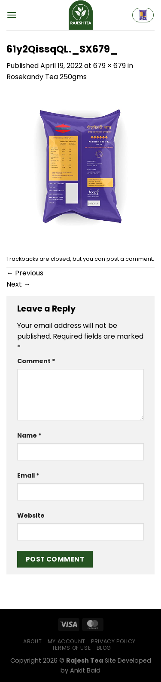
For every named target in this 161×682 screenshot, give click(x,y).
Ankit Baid (85, 670)
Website (31, 515)
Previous (24, 273)
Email (28, 475)
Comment (36, 361)
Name (29, 435)
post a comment (129, 258)
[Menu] (11, 14)
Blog (104, 647)
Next (18, 284)
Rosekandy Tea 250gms (46, 77)
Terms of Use (71, 647)
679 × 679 (109, 66)
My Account (66, 641)
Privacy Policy (113, 641)
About (32, 641)
